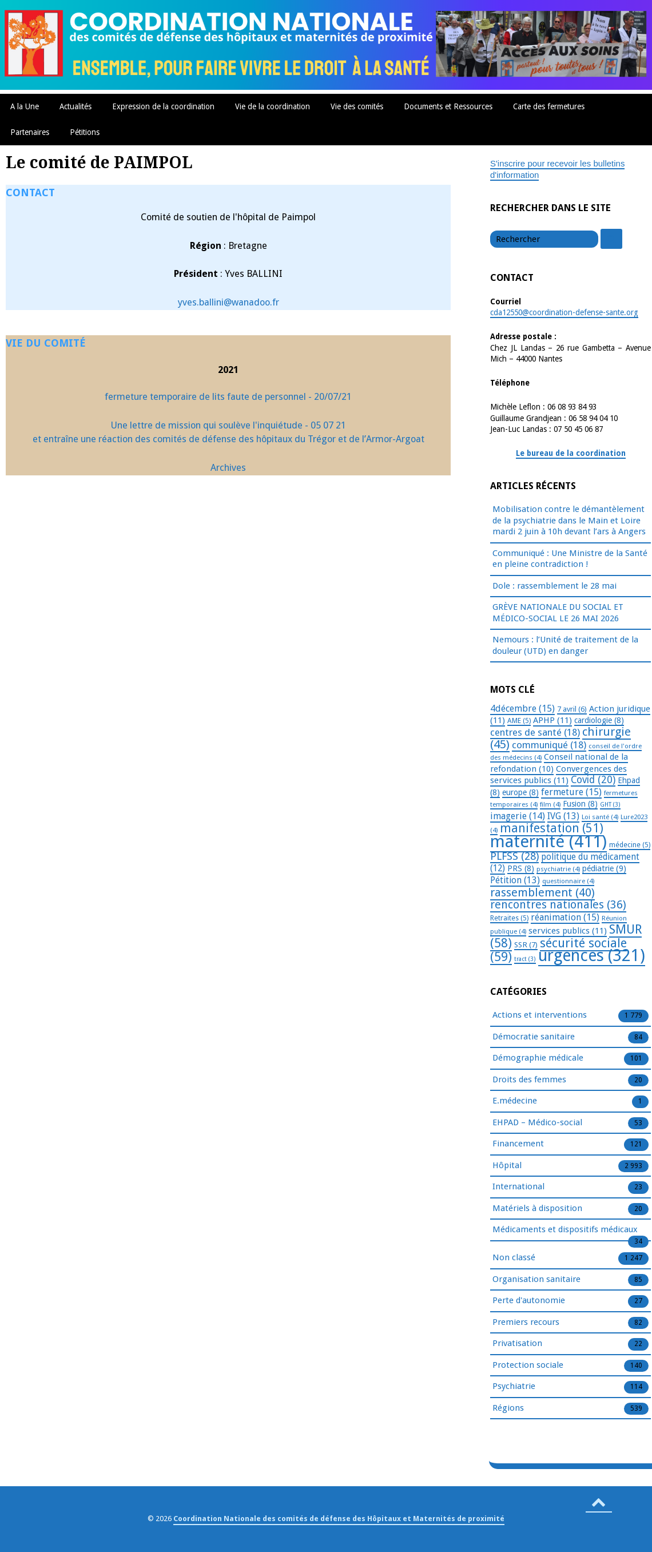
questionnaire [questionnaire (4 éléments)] (568, 881)
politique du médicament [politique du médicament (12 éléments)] (564, 863)
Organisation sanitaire (536, 1279)
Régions (508, 1408)
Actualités (75, 106)
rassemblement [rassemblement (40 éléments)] (542, 892)
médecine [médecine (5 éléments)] (629, 845)
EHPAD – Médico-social (537, 1123)
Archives (228, 467)
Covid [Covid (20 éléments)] (593, 779)
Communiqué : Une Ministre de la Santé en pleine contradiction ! (569, 559)
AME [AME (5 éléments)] (519, 721)
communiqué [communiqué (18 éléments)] (549, 745)
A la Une (24, 106)
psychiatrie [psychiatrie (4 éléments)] (558, 869)
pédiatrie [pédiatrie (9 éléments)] (604, 868)
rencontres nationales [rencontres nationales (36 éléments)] (558, 904)
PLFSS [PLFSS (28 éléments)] (514, 856)
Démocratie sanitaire (533, 1037)
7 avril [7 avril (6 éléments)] (572, 709)
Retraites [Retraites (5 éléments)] (509, 918)
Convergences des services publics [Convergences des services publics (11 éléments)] (558, 775)
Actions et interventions (539, 1015)
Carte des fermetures (549, 106)
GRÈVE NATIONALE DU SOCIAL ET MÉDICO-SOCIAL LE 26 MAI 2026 (557, 613)
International (518, 1187)
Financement (518, 1144)
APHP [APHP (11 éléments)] (552, 720)
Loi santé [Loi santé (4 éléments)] (600, 817)
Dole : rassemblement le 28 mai (554, 586)
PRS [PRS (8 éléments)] (520, 868)
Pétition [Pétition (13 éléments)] (515, 880)
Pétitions (85, 132)
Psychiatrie (513, 1386)
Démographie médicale (537, 1058)
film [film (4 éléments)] (550, 804)
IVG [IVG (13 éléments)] (563, 816)
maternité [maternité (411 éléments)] (548, 841)
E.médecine (514, 1101)
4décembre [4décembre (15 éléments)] (522, 708)
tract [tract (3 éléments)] (525, 959)
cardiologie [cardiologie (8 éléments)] (599, 720)
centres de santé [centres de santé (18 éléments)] (535, 732)
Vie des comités (357, 106)
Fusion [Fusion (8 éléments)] (580, 803)
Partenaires (29, 132)
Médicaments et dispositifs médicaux (565, 1230)
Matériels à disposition (537, 1208)
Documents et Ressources (448, 106)
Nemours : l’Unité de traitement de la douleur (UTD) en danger (565, 645)
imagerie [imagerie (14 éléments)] (517, 816)
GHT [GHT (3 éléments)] (610, 804)
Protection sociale (527, 1365)
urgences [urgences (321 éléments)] (591, 955)
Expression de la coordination (163, 106)
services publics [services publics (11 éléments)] (567, 931)
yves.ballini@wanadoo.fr (228, 302)
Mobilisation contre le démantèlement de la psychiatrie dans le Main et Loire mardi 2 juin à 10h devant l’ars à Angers (569, 520)
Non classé (513, 1258)
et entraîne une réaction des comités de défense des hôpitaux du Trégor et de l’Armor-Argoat (228, 439)
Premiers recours (525, 1322)
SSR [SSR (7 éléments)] (526, 944)
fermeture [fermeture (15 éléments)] (571, 792)
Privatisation (517, 1343)
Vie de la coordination (272, 106)
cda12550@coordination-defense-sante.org (564, 312)
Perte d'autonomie (528, 1301)
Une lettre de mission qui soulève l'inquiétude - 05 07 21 (228, 425)
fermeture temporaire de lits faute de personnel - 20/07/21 (228, 396)
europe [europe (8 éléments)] (520, 792)
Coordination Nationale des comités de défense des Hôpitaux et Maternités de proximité (338, 1518)
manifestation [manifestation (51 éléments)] (551, 828)
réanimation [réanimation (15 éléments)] (565, 917)
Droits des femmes (529, 1080)
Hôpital (507, 1166)
